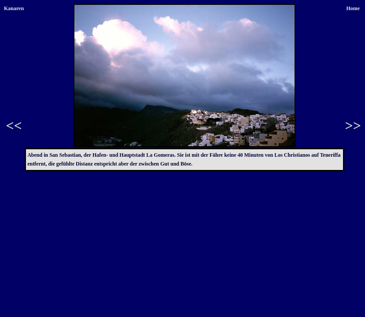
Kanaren (14, 8)
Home (353, 8)
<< (14, 125)
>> (353, 125)
